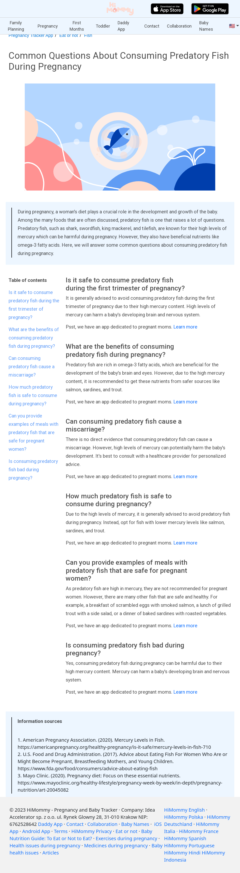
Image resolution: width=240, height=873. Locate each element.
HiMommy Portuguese (189, 845)
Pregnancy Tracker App (31, 35)
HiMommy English (184, 810)
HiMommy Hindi (182, 852)
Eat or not (68, 35)
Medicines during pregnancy (116, 845)
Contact (151, 26)
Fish (88, 35)
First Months (77, 26)
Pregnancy (48, 26)
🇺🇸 (232, 26)
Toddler (103, 26)
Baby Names (206, 26)
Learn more (185, 327)
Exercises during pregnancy (126, 838)
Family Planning (16, 26)
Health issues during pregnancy (45, 845)
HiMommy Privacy (91, 831)
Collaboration (179, 26)
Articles (50, 852)
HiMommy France (199, 831)
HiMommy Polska (183, 817)
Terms (61, 831)
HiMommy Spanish (185, 838)
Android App (36, 831)
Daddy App (123, 26)
